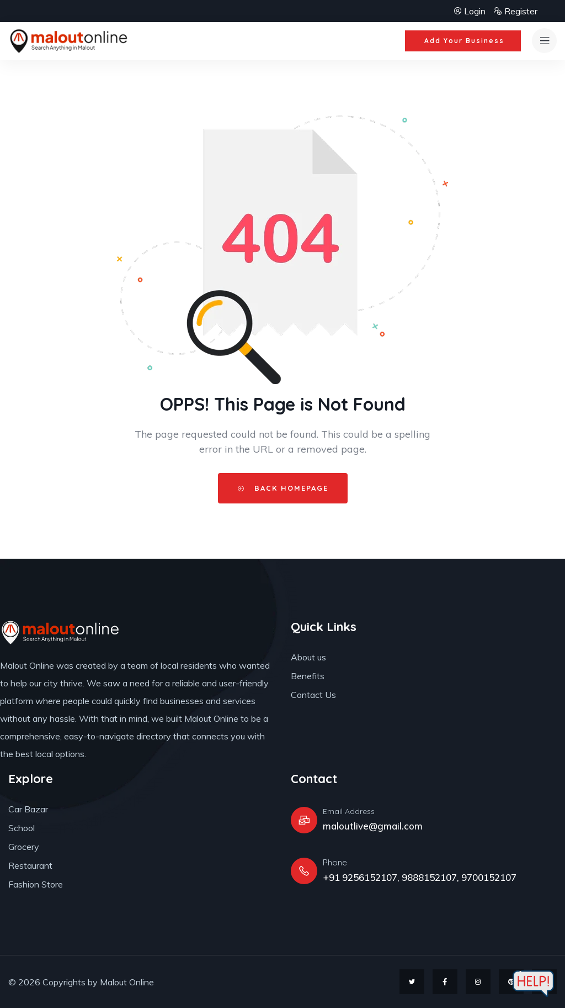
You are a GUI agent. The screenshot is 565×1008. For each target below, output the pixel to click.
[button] (463, 40)
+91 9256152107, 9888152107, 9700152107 (419, 877)
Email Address (349, 811)
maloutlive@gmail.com (373, 826)
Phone (335, 862)
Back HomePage (282, 488)
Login (470, 11)
